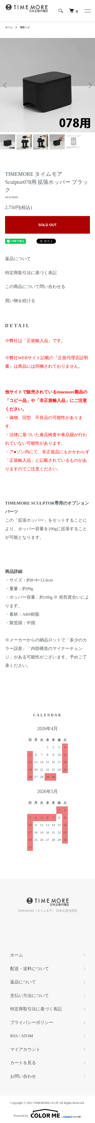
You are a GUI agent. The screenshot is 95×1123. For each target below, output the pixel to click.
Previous (5, 85)
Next (89, 85)
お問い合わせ (23, 1076)
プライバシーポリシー (31, 1022)
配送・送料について (29, 968)
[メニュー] (87, 10)
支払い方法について (29, 995)
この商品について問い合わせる (35, 286)
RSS (14, 1035)
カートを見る (23, 1062)
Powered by (47, 1113)
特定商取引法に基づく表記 (31, 272)
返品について (18, 258)
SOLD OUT (47, 225)
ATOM (27, 1035)
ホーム (9, 27)
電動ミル (25, 27)
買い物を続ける (20, 300)
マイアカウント (25, 1049)
